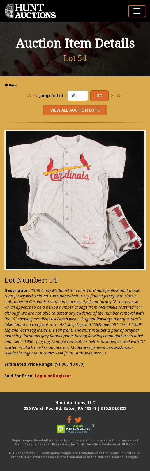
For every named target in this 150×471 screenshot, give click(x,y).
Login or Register (53, 376)
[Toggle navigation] (136, 11)
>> (119, 95)
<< (28, 95)
